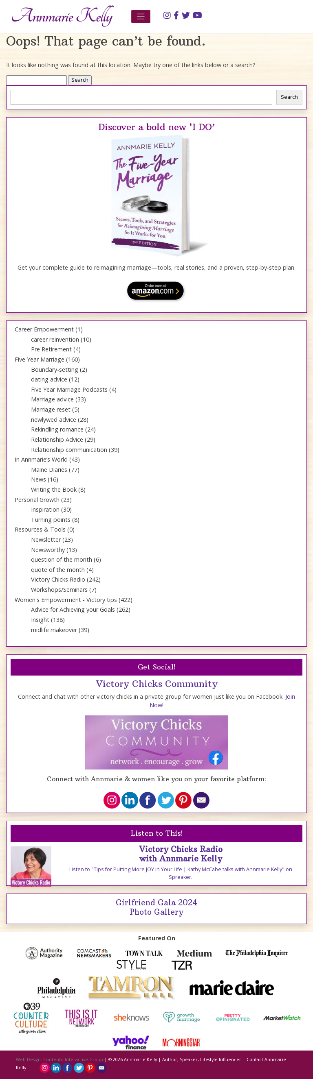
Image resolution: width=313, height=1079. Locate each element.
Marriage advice (52, 399)
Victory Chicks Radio (58, 579)
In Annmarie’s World (41, 459)
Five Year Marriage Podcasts (69, 389)
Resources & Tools (40, 529)
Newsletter (46, 539)
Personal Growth (37, 500)
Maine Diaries (49, 469)
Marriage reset (51, 409)
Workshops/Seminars (59, 589)
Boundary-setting (54, 369)
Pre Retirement (51, 349)
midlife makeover (54, 630)
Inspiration (45, 509)
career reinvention (55, 339)
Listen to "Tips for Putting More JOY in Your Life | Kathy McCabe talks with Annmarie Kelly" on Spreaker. (180, 873)
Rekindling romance (57, 429)
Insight (40, 619)
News (38, 479)
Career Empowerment (44, 329)
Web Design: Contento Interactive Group (59, 1059)
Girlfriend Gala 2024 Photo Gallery (156, 907)
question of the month (61, 559)
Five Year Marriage (39, 359)
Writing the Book (54, 489)
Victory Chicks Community (157, 683)
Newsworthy (48, 550)
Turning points (51, 519)
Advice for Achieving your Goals (73, 609)
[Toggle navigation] (140, 16)
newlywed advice (53, 419)
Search (289, 97)
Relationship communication (69, 449)
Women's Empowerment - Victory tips (66, 600)
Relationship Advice (57, 439)
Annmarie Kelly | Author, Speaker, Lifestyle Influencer (182, 1059)
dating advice (49, 379)
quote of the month (58, 569)
